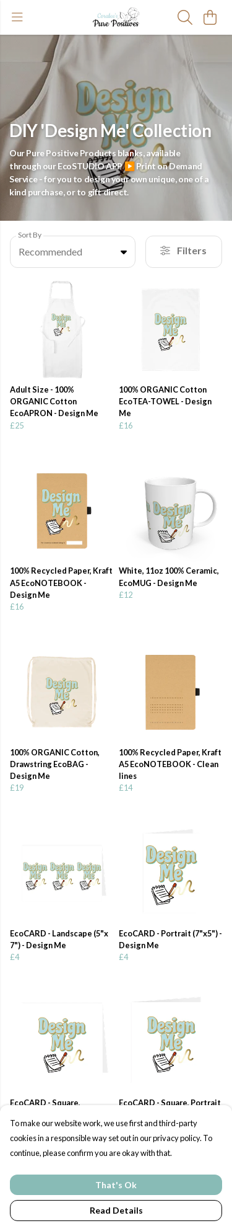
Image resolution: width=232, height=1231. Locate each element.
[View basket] (209, 17)
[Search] (185, 17)
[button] (124, 252)
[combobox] (72, 252)
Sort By (29, 235)
